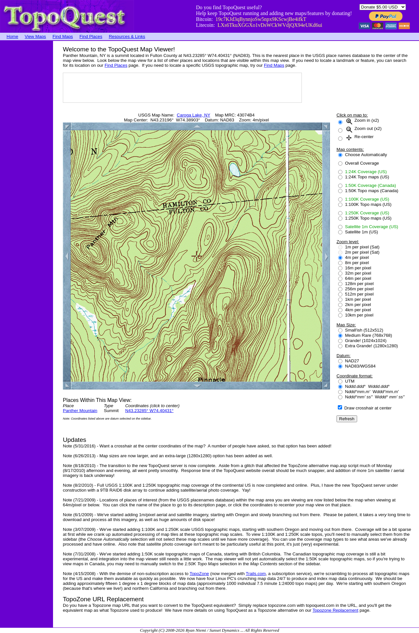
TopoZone (199, 573)
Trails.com (256, 573)
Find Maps (63, 36)
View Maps (35, 36)
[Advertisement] (26, 139)
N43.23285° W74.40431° (149, 410)
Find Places (91, 36)
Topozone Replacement (335, 610)
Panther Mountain (80, 410)
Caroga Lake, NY (193, 115)
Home (12, 36)
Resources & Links (127, 36)
